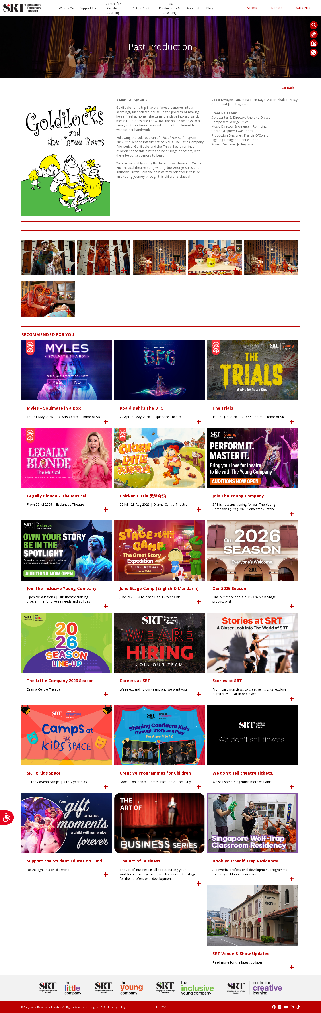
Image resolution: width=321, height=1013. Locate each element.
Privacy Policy (117, 1007)
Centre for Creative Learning (113, 8)
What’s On (66, 8)
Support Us (88, 8)
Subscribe (303, 8)
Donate (276, 8)
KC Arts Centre (142, 8)
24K (103, 1007)
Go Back (288, 88)
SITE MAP (160, 1007)
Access (252, 8)
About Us (194, 8)
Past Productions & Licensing (170, 8)
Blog (209, 8)
